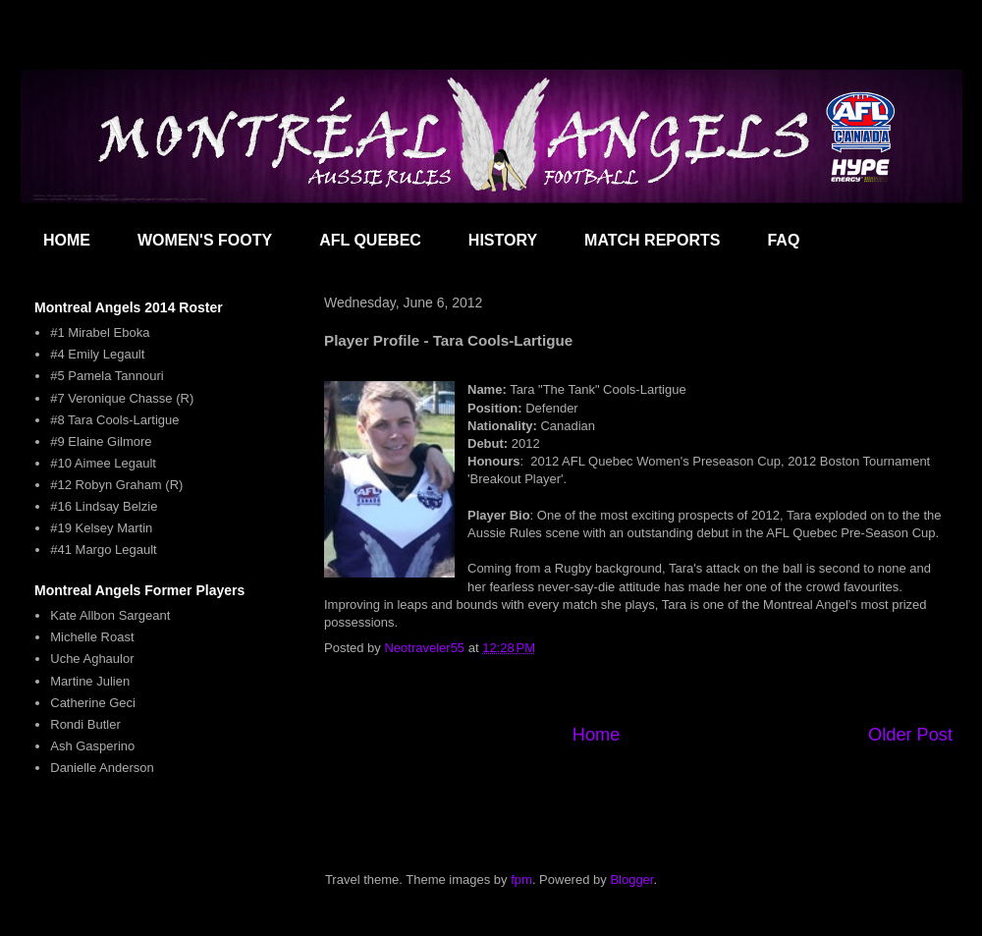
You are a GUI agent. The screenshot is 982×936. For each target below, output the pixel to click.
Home (597, 734)
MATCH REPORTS (652, 240)
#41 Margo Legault (103, 549)
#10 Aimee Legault (103, 463)
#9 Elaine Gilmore (100, 441)
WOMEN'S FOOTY (204, 240)
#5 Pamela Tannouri (106, 375)
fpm (521, 879)
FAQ (783, 240)
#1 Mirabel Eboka (99, 332)
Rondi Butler (85, 724)
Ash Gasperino (92, 746)
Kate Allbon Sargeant (110, 615)
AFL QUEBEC (370, 240)
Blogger (631, 879)
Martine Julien (90, 681)
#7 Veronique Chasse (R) (121, 398)
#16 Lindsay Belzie (103, 506)
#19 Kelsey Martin (101, 528)
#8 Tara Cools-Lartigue (114, 420)
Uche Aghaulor (92, 658)
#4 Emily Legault (97, 354)
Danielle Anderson (102, 767)
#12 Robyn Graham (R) (116, 484)
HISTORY (502, 240)
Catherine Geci (93, 702)
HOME (66, 240)
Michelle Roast (92, 637)
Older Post (910, 734)
